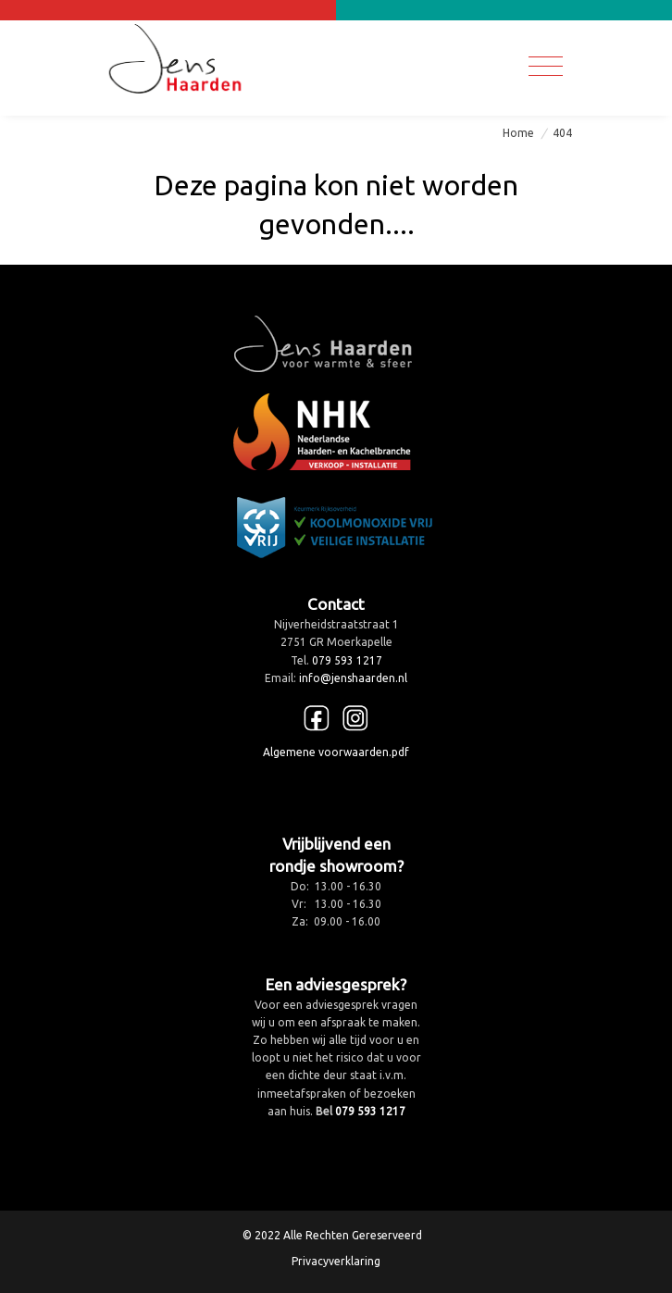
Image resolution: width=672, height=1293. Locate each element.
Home (518, 133)
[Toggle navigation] (545, 66)
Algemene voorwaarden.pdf (336, 752)
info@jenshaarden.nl (353, 678)
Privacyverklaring (336, 1261)
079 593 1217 (347, 660)
